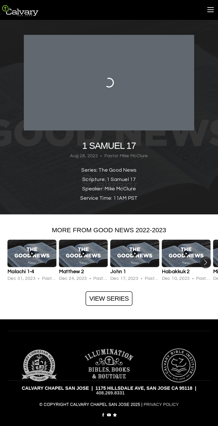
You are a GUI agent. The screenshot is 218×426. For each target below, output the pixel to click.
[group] (31, 262)
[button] (205, 262)
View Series (109, 298)
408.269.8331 (110, 392)
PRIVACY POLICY (161, 404)
